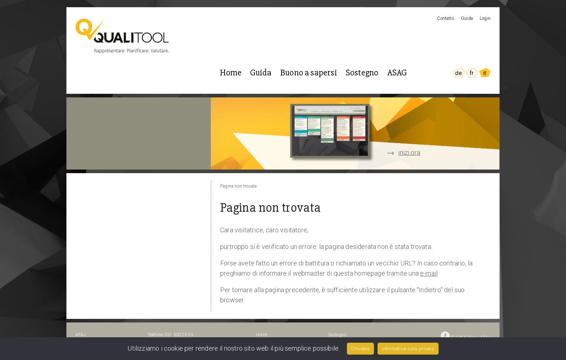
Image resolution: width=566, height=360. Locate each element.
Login (485, 18)
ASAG (397, 72)
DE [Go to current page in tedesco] (458, 73)
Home (230, 72)
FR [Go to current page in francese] (472, 73)
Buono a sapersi (308, 72)
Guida (467, 18)
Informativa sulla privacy (408, 348)
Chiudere (360, 348)
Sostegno (362, 72)
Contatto (445, 18)
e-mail (428, 273)
